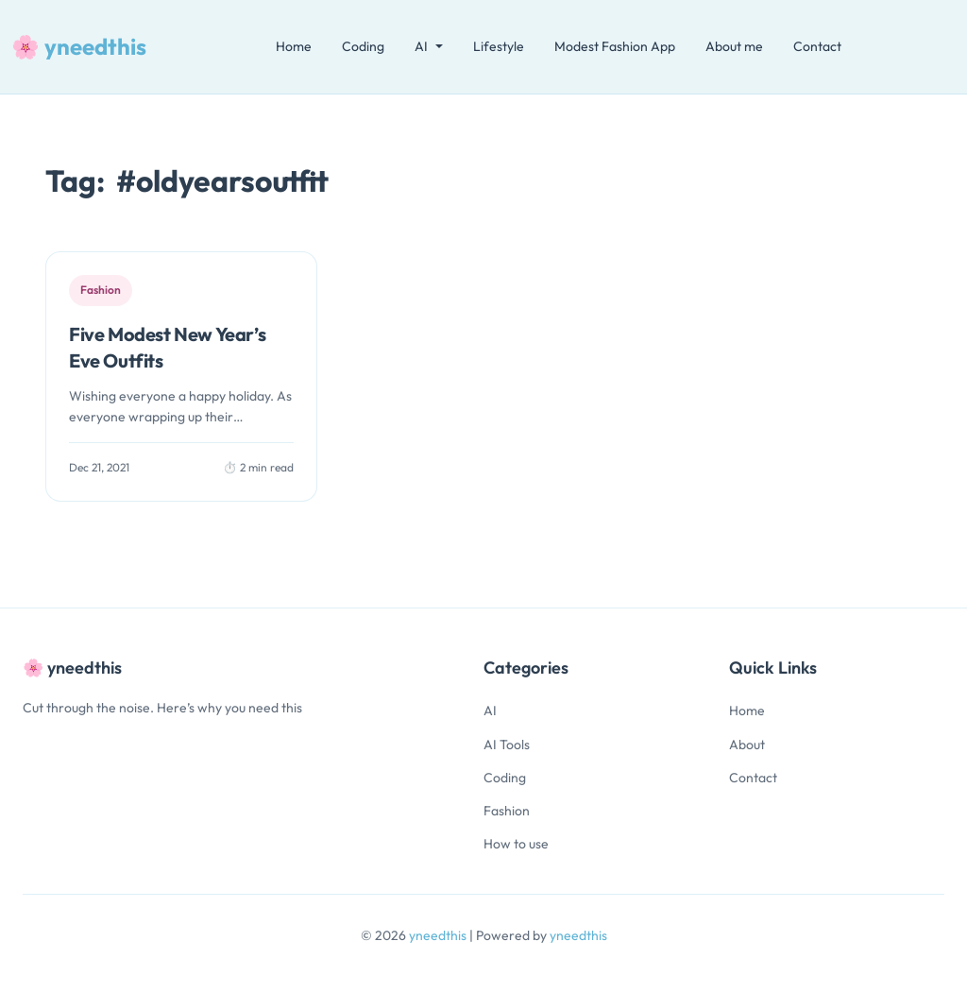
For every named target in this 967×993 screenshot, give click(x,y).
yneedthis (439, 935)
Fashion (507, 810)
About (747, 744)
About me (734, 46)
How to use (516, 843)
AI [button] (421, 46)
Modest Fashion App (614, 46)
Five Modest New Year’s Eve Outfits (167, 347)
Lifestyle (498, 46)
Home (294, 46)
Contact (817, 46)
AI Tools (507, 744)
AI (490, 710)
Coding (363, 46)
